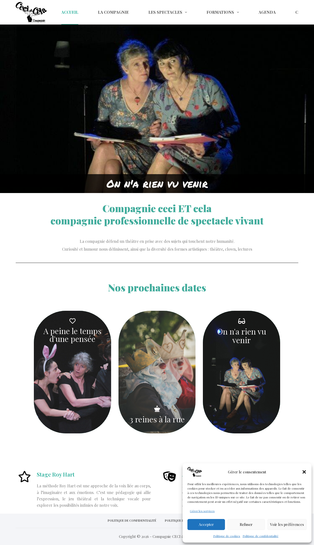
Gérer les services (202, 511)
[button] (304, 471)
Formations (224, 12)
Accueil (69, 12)
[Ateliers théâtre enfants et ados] (169, 477)
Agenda (267, 12)
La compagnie (113, 12)
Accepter (206, 524)
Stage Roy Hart (56, 474)
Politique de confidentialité (260, 536)
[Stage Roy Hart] (24, 477)
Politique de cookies (226, 536)
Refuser (246, 524)
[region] (157, 96)
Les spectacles (168, 12)
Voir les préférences (287, 524)
